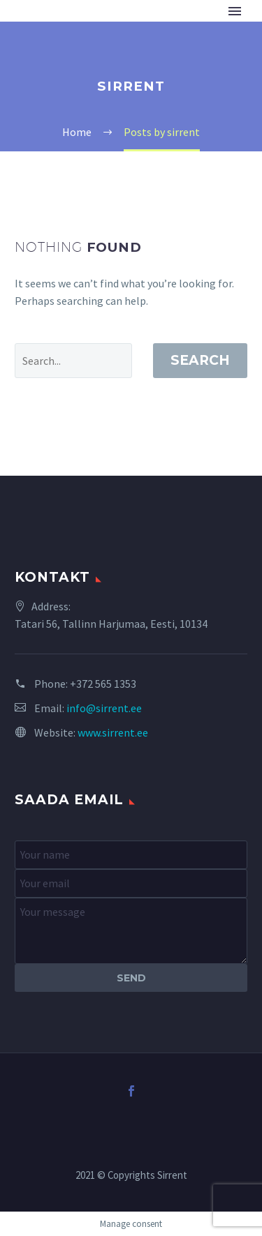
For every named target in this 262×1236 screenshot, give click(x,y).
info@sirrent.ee (104, 708)
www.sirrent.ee (113, 732)
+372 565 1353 (103, 684)
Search (200, 360)
